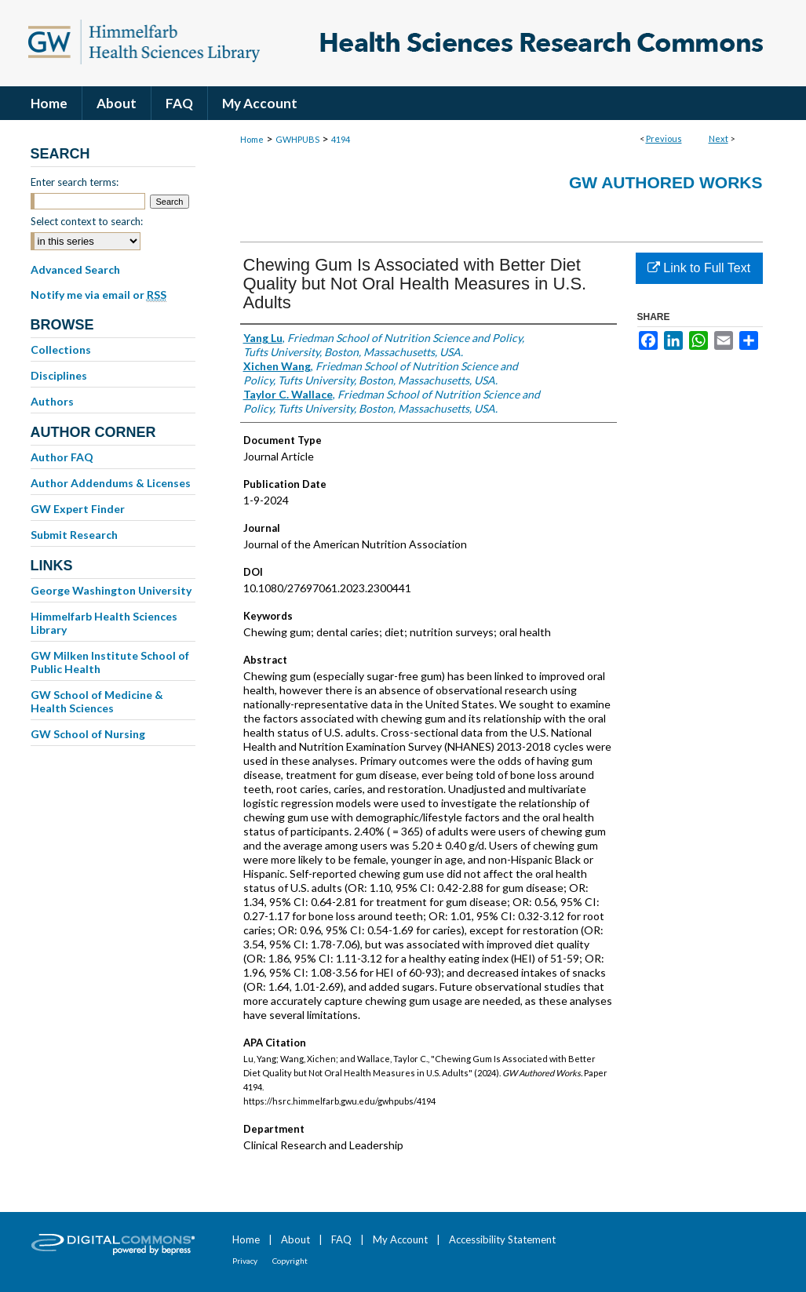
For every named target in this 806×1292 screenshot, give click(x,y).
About (295, 1239)
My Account (400, 1239)
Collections (61, 349)
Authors (52, 401)
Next (718, 138)
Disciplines (59, 375)
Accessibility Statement (502, 1239)
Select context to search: (87, 221)
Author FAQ (62, 457)
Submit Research (74, 534)
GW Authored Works (666, 182)
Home (252, 139)
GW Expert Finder (78, 508)
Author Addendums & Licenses (111, 483)
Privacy (244, 1260)
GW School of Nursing (88, 734)
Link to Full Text (698, 268)
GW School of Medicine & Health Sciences (97, 701)
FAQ (341, 1239)
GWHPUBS (297, 139)
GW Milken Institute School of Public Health (110, 662)
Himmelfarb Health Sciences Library (104, 623)
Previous (664, 138)
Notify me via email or (98, 295)
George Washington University (111, 590)
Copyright (290, 1260)
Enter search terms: (75, 182)
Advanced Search (75, 269)
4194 (340, 139)
